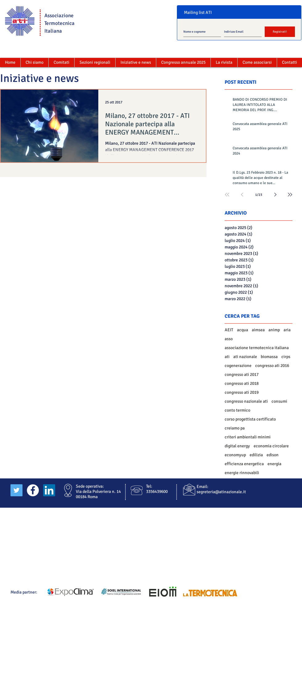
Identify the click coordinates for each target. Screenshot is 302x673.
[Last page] (290, 194)
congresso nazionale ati (246, 401)
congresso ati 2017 (242, 374)
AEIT (229, 329)
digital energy (237, 446)
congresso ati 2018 (242, 383)
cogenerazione (238, 365)
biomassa (269, 356)
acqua (242, 329)
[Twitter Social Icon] (16, 490)
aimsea (258, 329)
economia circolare (271, 446)
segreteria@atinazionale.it (221, 491)
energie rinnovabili (242, 472)
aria (287, 329)
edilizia (256, 454)
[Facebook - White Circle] (33, 490)
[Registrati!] (280, 31)
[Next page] (275, 194)
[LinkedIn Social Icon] (49, 490)
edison (273, 454)
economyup (235, 454)
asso (229, 338)
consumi (279, 401)
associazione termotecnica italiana (257, 347)
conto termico (237, 410)
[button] (61, 62)
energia (274, 463)
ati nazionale (245, 356)
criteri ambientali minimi (248, 437)
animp (274, 329)
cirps (285, 356)
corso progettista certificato (250, 419)
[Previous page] (241, 194)
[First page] (227, 194)
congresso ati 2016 (272, 365)
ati (227, 356)
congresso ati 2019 (242, 392)
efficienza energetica (244, 463)
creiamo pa (235, 428)
